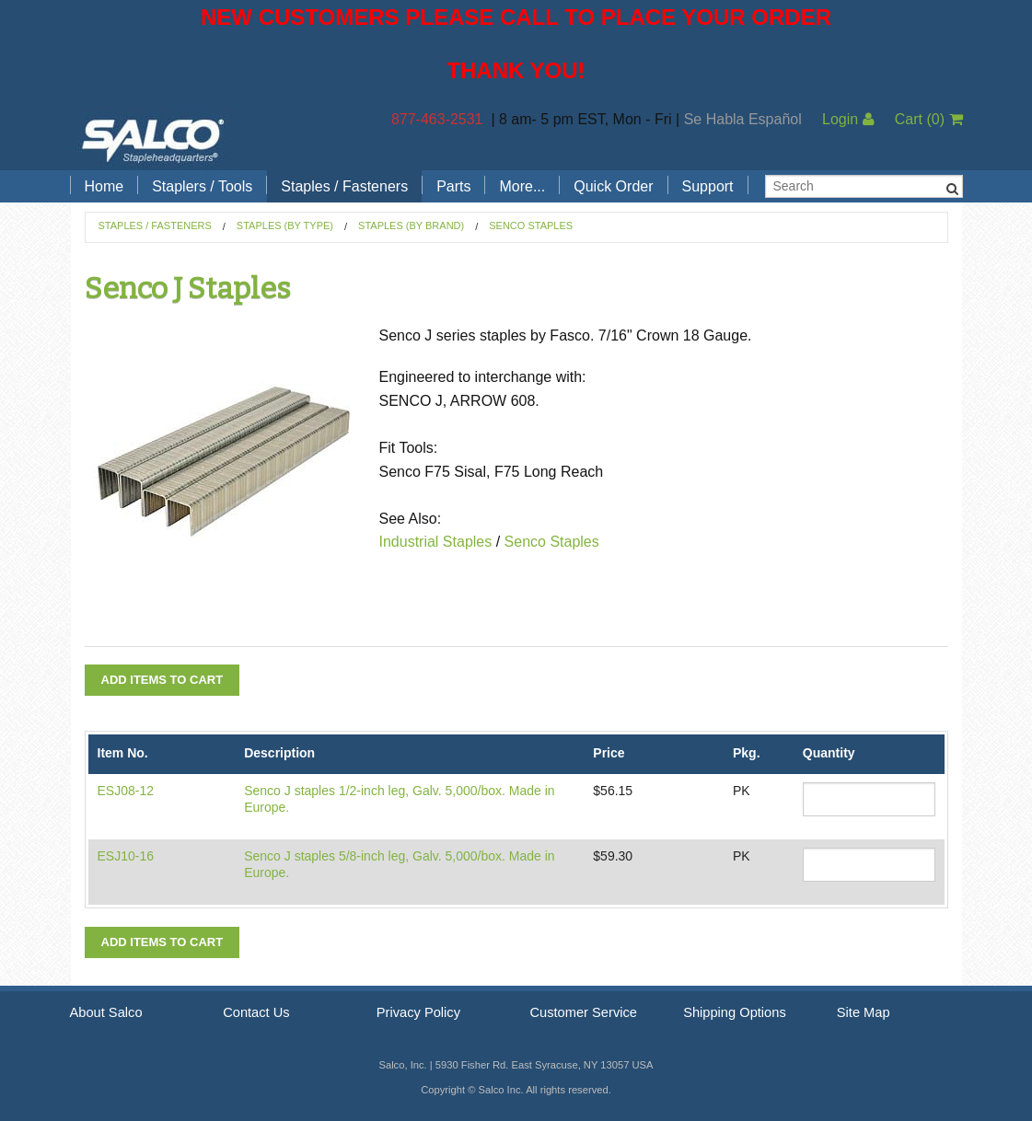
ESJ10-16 (126, 856)
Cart (929, 119)
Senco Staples (531, 225)
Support (708, 186)
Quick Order (613, 186)
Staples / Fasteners (344, 186)
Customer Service (582, 1012)
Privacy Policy (418, 1012)
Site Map (863, 1012)
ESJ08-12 (126, 790)
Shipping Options (734, 1012)
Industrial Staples (436, 541)
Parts (453, 186)
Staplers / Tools (202, 186)
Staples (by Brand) (411, 225)
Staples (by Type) (285, 225)
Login (848, 119)
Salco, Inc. (153, 139)
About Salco (106, 1012)
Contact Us (256, 1012)
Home (104, 186)
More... (522, 186)
